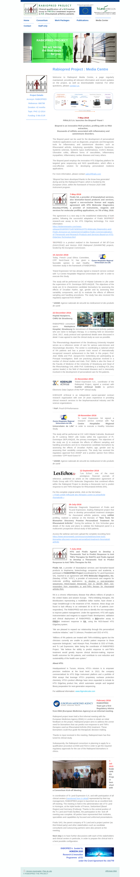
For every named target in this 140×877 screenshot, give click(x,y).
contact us (74, 85)
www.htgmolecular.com (85, 691)
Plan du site (47, 870)
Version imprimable (32, 870)
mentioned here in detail (77, 798)
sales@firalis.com (93, 174)
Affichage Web (111, 870)
